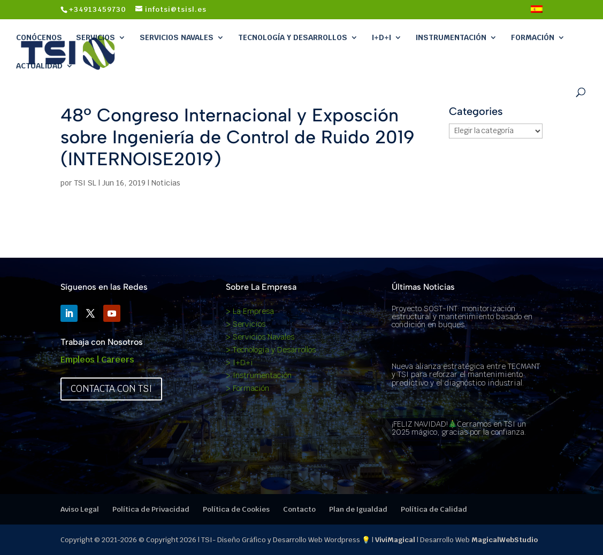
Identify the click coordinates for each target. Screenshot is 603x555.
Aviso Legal (79, 509)
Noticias (165, 183)
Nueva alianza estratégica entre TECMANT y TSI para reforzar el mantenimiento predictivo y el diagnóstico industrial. (466, 374)
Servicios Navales (176, 37)
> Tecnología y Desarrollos (271, 349)
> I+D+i (239, 362)
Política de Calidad (434, 509)
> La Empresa (250, 311)
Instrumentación (451, 37)
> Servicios (245, 324)
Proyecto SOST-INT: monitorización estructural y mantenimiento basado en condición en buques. (462, 317)
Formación (532, 37)
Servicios (95, 37)
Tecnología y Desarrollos (292, 37)
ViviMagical (395, 539)
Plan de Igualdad (358, 509)
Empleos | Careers (97, 359)
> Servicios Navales (260, 337)
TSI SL (85, 183)
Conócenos (39, 37)
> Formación (247, 388)
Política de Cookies (236, 509)
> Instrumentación (259, 375)
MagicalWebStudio (504, 539)
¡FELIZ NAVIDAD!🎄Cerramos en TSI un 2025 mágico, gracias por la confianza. (459, 428)
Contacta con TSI (111, 389)
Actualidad (39, 66)
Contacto (299, 509)
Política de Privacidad (150, 509)
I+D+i (381, 37)
